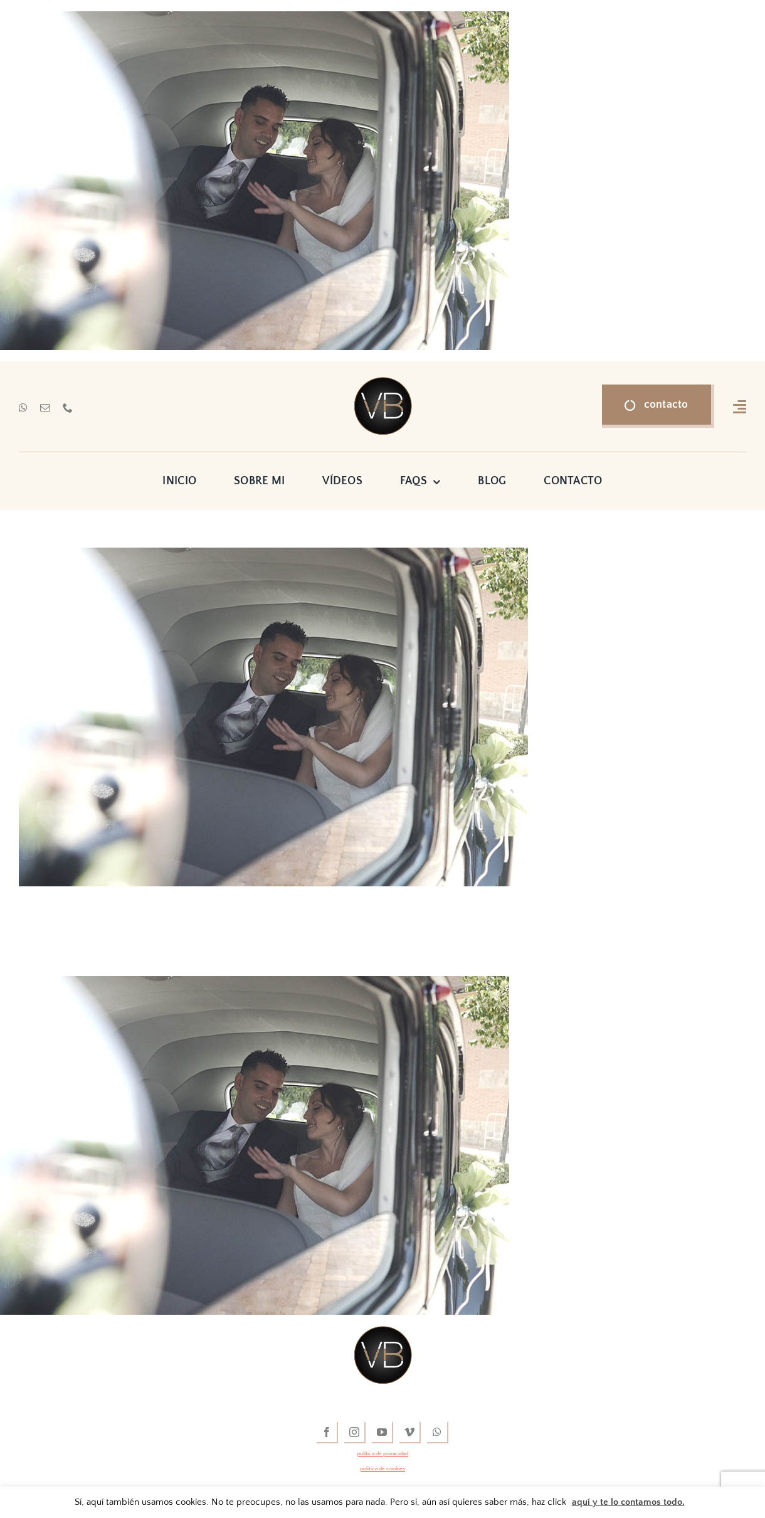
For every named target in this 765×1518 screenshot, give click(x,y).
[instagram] (355, 1432)
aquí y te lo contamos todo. (628, 1502)
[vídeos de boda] (383, 382)
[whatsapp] (23, 408)
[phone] (68, 408)
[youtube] (382, 1432)
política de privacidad (382, 1453)
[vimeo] (410, 1432)
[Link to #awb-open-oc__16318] (739, 406)
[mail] (45, 408)
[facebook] (327, 1432)
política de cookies (382, 1468)
